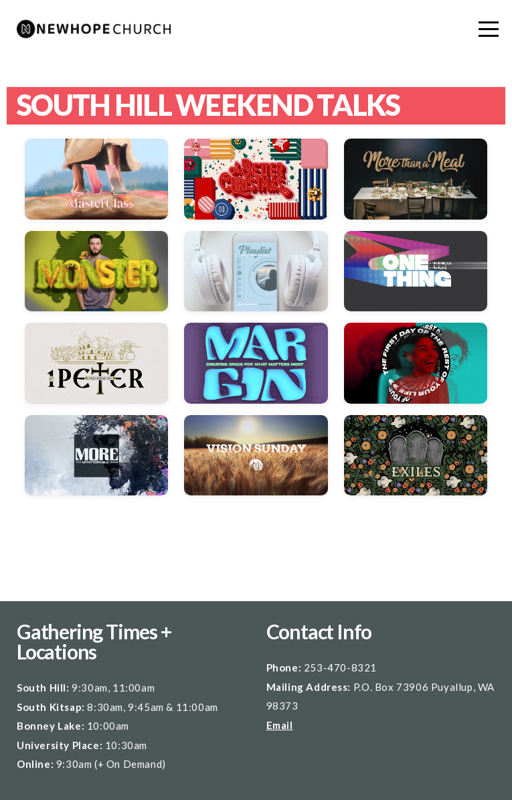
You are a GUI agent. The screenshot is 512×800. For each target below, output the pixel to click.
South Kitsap (49, 707)
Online (34, 764)
